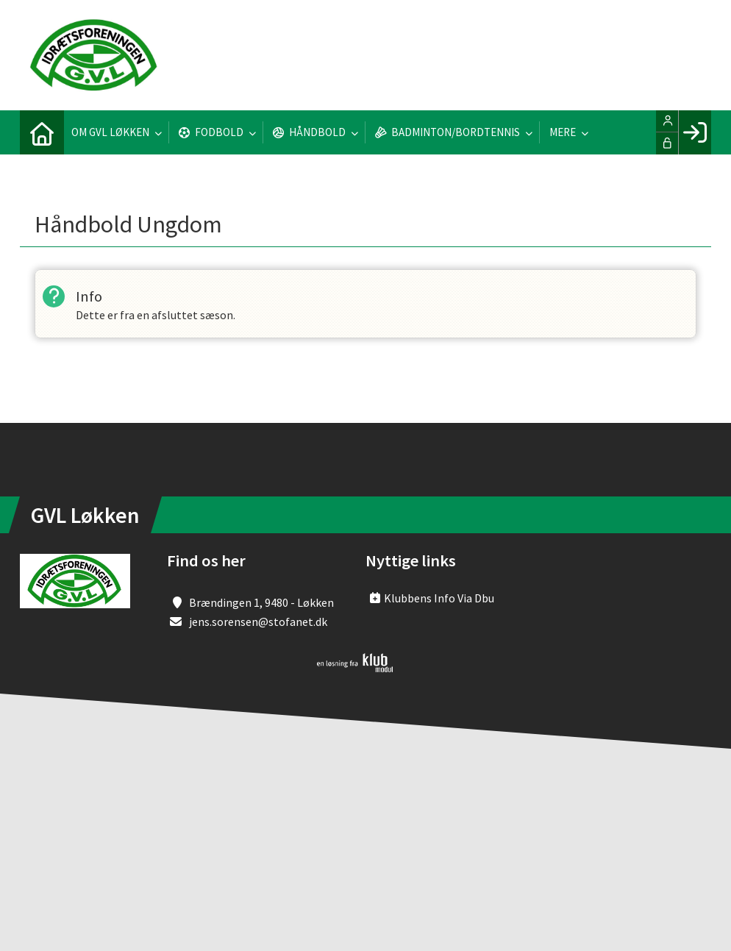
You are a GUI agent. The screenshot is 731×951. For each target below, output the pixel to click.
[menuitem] (42, 132)
